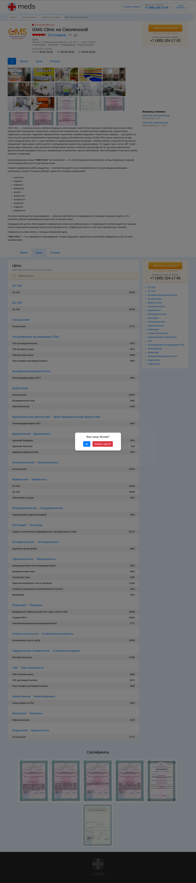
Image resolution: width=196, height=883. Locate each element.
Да (86, 444)
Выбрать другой (103, 444)
